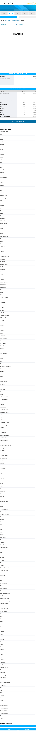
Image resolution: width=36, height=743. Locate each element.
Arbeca (1, 187)
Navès (1, 521)
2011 (32, 13)
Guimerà (2, 371)
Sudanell (2, 631)
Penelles (2, 542)
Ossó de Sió (2, 539)
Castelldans (2, 259)
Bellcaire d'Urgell (3, 220)
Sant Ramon (2, 606)
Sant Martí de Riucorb (4, 603)
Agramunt (2, 136)
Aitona (1, 139)
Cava (1, 272)
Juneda (1, 394)
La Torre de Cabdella (4, 435)
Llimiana (2, 478)
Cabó (1, 249)
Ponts (1, 552)
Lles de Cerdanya (3, 476)
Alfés (1, 159)
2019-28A (11, 13)
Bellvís (1, 233)
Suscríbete (29, 3)
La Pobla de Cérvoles (4, 422)
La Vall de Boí (3, 437)
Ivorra (1, 386)
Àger (1, 134)
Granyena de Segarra (4, 368)
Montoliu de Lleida (4, 509)
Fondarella (2, 345)
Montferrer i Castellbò (4, 504)
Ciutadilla (2, 279)
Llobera (1, 481)
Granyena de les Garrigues (5, 366)
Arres (1, 190)
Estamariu (2, 330)
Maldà (1, 486)
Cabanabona (2, 246)
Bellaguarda (2, 218)
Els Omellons (2, 312)
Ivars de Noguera (3, 381)
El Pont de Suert (3, 305)
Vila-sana (2, 715)
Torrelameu (2, 672)
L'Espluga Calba (3, 453)
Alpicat (1, 180)
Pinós (1, 550)
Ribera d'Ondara (3, 575)
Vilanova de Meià (3, 710)
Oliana (1, 527)
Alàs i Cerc (2, 141)
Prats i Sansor (3, 555)
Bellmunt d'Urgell (3, 226)
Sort (1, 626)
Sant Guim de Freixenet (5, 595)
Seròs (1, 616)
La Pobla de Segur (4, 425)
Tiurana (1, 654)
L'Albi (1, 417)
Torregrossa (2, 669)
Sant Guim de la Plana (4, 598)
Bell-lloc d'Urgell (3, 223)
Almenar (2, 175)
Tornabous (2, 659)
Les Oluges (2, 450)
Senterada (2, 613)
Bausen (1, 213)
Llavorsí (1, 470)
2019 (4, 13)
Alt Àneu (1, 182)
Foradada (2, 348)
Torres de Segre (3, 675)
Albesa (1, 147)
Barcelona (9, 726)
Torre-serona (3, 677)
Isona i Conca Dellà (4, 379)
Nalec (1, 516)
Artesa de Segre (3, 198)
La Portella (2, 427)
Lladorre (2, 463)
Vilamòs (1, 700)
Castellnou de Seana (4, 264)
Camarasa (2, 251)
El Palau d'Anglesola (4, 297)
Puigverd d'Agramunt (4, 567)
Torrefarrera (2, 664)
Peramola (2, 544)
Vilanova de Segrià (4, 713)
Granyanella (2, 363)
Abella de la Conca (4, 131)
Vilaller (1, 698)
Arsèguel (2, 192)
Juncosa (2, 391)
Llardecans (2, 468)
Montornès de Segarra (4, 514)
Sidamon (2, 618)
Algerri (1, 162)
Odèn (1, 524)
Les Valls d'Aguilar (3, 455)
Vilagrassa (2, 695)
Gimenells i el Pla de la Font (5, 356)
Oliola (1, 529)
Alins (1, 167)
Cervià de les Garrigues (5, 277)
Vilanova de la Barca (4, 705)
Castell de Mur (3, 261)
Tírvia (1, 652)
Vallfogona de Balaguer (5, 687)
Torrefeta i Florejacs (4, 667)
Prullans (1, 562)
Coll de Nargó (3, 284)
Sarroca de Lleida (3, 611)
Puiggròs (2, 565)
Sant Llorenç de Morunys (5, 601)
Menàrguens (2, 493)
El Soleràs (2, 310)
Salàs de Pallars (3, 588)
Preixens (2, 560)
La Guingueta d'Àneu (4, 412)
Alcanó (1, 149)
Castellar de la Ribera (4, 256)
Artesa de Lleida (3, 195)
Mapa (25, 10)
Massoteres (2, 491)
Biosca (1, 238)
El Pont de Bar (3, 302)
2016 (18, 13)
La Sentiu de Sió (3, 430)
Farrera (1, 340)
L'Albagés (2, 414)
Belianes (2, 215)
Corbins (1, 289)
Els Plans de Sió (3, 317)
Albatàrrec (2, 144)
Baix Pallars (2, 203)
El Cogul (1, 294)
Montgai (1, 506)
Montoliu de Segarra (4, 511)
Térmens (2, 649)
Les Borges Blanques (4, 448)
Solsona (1, 621)
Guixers (1, 376)
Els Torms (2, 320)
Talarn (1, 636)
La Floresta (2, 402)
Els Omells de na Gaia (4, 315)
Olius (1, 532)
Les (0, 442)
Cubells (1, 292)
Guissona (2, 374)
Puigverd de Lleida (4, 570)
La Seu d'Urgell (3, 432)
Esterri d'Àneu (3, 335)
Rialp (1, 573)
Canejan (1, 254)
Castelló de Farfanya (4, 266)
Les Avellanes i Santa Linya (5, 445)
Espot (1, 328)
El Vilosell (2, 323)
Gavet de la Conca (3, 353)
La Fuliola (2, 404)
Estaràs (1, 333)
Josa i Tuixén (2, 389)
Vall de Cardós (3, 685)
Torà (1, 657)
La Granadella (3, 407)
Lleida (1, 473)
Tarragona (27, 729)
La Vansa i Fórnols (3, 440)
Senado (27, 17)
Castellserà (2, 269)
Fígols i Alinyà (3, 343)
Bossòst (1, 241)
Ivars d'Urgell (2, 384)
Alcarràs (2, 152)
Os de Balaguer (3, 537)
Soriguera (2, 624)
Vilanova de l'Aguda (4, 708)
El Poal (1, 300)
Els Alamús (2, 307)
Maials (1, 483)
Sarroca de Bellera (4, 608)
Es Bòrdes (2, 325)
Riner (1, 580)
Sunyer (1, 634)
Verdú (1, 690)
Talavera (2, 639)
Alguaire (1, 164)
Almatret (2, 172)
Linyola (1, 460)
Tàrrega (1, 641)
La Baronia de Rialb (4, 396)
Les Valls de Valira (3, 458)
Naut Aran (2, 519)
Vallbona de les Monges (5, 682)
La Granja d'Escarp (4, 409)
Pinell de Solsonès (4, 547)
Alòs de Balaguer (3, 177)
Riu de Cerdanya (3, 583)
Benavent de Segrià (4, 236)
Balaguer (2, 205)
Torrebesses (2, 662)
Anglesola (2, 185)
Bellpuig (1, 228)
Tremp (1, 680)
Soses (1, 629)
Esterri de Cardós (3, 338)
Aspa (1, 200)
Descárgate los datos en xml (18, 121)
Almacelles (2, 169)
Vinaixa (1, 718)
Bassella (1, 210)
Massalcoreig (3, 488)
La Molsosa (2, 419)
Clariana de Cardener (4, 282)
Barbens (1, 208)
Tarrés (1, 644)
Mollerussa (2, 499)
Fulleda (1, 351)
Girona (27, 726)
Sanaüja (1, 590)
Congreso (8, 17)
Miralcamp (2, 496)
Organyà (2, 534)
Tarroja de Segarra (4, 646)
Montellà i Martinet (4, 501)
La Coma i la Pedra (4, 399)
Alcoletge (2, 154)
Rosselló (1, 585)
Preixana (2, 557)
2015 (25, 13)
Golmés (1, 358)
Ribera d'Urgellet (3, 578)
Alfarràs (1, 157)
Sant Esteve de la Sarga (5, 593)
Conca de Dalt (3, 287)
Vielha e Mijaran (3, 692)
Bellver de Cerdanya (4, 231)
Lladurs (1, 465)
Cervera (1, 274)
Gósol (1, 361)
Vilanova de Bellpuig (4, 703)
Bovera (1, 243)
